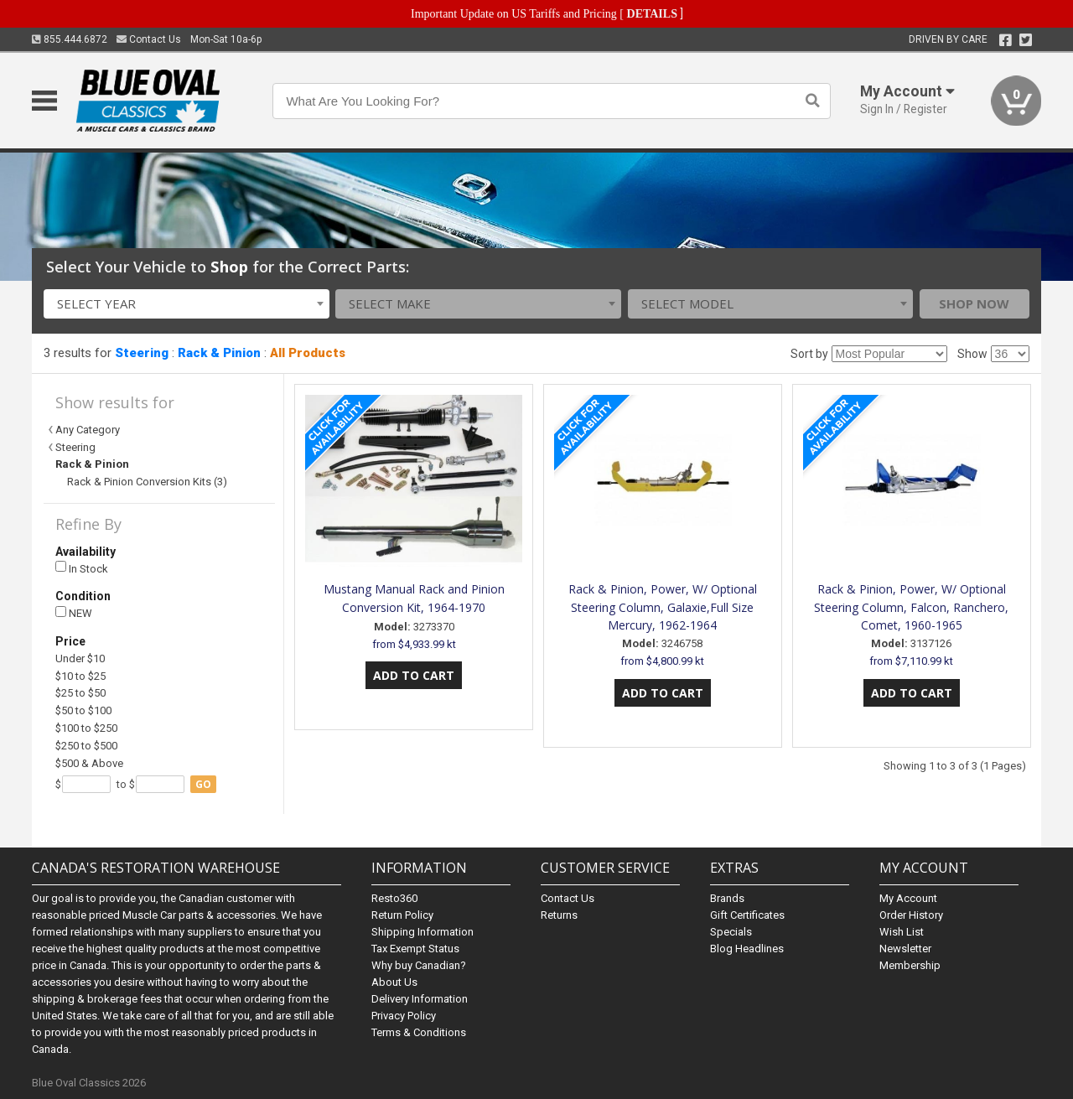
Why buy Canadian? (418, 965)
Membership (910, 965)
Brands (727, 898)
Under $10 (80, 658)
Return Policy (402, 915)
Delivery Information (419, 999)
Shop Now (974, 303)
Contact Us (149, 39)
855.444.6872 (69, 39)
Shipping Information (422, 931)
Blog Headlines (747, 948)
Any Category (87, 429)
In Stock (81, 568)
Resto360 (394, 898)
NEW (73, 613)
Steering (141, 352)
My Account (908, 898)
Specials (731, 931)
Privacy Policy (403, 1015)
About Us (394, 982)
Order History (911, 915)
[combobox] (186, 304)
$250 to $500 (86, 745)
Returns (559, 915)
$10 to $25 (80, 676)
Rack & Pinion (219, 352)
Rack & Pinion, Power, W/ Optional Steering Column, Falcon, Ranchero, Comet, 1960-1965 (911, 607)
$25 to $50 (80, 693)
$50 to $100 (83, 710)
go (203, 784)
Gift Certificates (747, 915)
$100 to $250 (86, 728)
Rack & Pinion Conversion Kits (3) (147, 481)
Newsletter (905, 948)
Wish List (901, 931)
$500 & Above (89, 763)
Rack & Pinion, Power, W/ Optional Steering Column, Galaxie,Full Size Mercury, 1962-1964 (662, 607)
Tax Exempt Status (415, 948)
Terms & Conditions (418, 1032)
